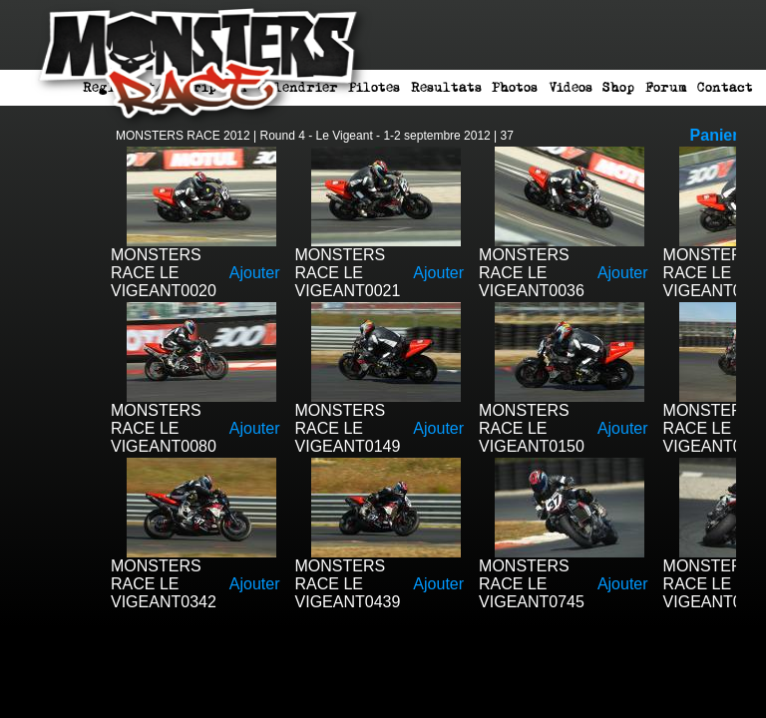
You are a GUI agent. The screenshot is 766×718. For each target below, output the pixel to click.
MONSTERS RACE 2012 (183, 136)
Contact (725, 88)
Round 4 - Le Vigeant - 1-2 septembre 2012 (375, 136)
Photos (515, 88)
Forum (666, 88)
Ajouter (254, 272)
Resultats (446, 88)
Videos (570, 88)
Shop (618, 88)
